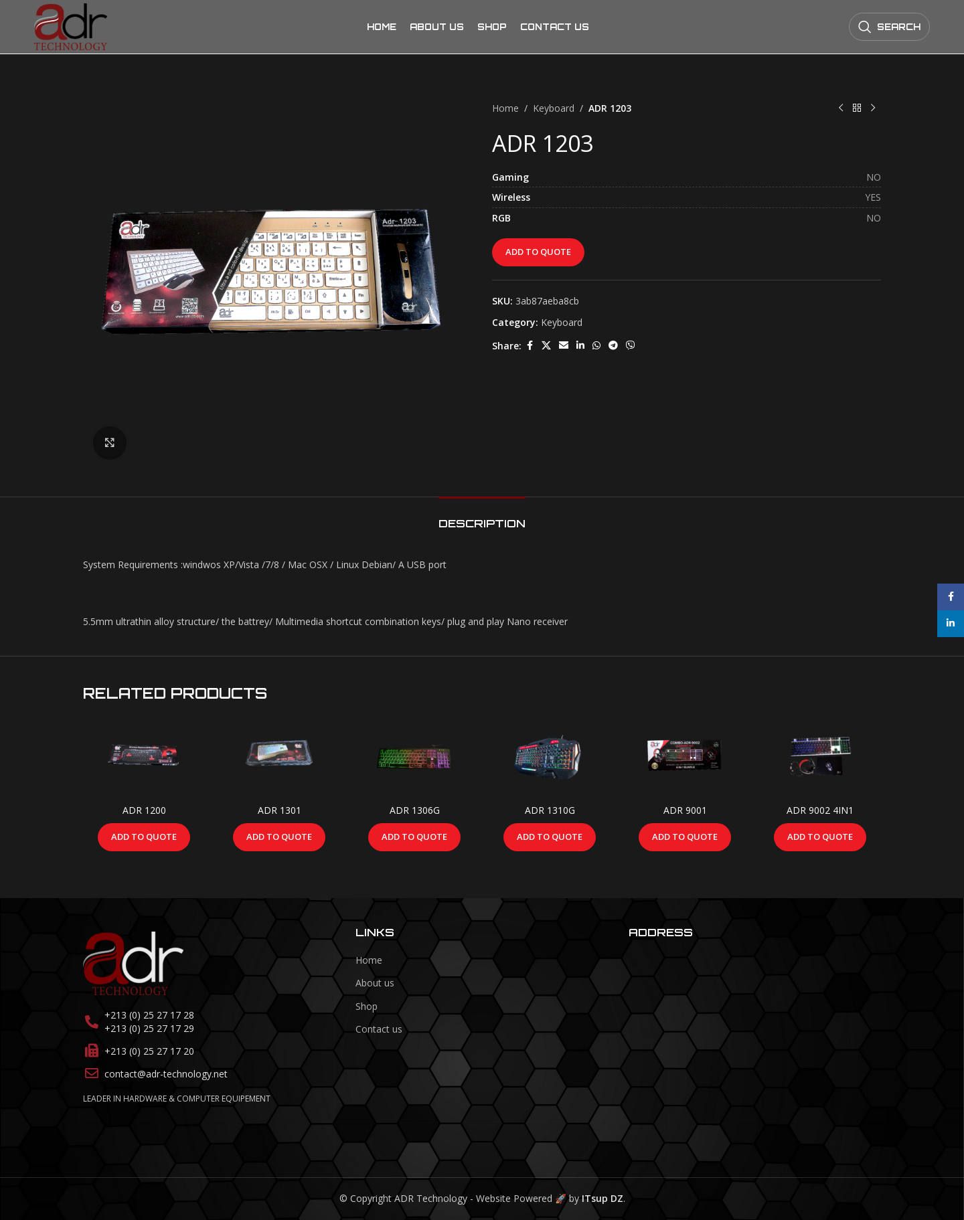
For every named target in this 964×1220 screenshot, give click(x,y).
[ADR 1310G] (550, 757)
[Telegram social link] (613, 346)
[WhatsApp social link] (596, 346)
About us (374, 982)
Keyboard (553, 108)
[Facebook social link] (529, 346)
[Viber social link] (630, 346)
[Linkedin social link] (580, 346)
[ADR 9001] (685, 757)
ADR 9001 (685, 810)
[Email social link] (563, 346)
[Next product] (873, 108)
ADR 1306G (415, 810)
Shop (366, 1006)
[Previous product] (841, 108)
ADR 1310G (550, 810)
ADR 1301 (279, 810)
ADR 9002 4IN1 (820, 810)
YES (873, 197)
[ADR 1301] (279, 757)
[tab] (482, 517)
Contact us (378, 1029)
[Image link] (133, 962)
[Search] (889, 26)
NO (873, 177)
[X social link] (546, 346)
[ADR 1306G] (414, 757)
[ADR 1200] (144, 757)
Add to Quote (538, 252)
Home (505, 108)
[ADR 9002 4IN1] (820, 757)
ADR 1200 (144, 810)
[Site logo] (70, 25)
